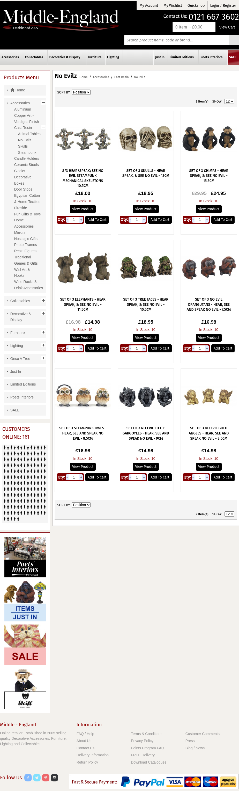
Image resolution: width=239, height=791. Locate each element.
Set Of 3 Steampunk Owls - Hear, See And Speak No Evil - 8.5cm (83, 433)
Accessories (101, 77)
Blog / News (195, 748)
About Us (84, 741)
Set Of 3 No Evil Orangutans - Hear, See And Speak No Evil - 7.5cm (209, 304)
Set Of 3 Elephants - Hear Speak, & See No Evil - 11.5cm (83, 304)
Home (83, 77)
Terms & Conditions (146, 734)
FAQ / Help (85, 734)
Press (190, 741)
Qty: (61, 219)
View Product (82, 209)
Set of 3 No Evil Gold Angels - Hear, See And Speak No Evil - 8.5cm (209, 433)
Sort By (63, 92)
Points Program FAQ (147, 748)
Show (217, 101)
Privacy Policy (142, 741)
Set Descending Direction (95, 92)
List (230, 92)
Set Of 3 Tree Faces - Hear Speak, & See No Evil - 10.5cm (145, 304)
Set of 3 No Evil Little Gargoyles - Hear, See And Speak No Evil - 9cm (146, 433)
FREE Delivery (143, 755)
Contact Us (85, 748)
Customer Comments (202, 734)
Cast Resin (121, 77)
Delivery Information (93, 755)
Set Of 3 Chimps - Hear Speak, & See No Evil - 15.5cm (208, 176)
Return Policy (87, 762)
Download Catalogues (148, 762)
